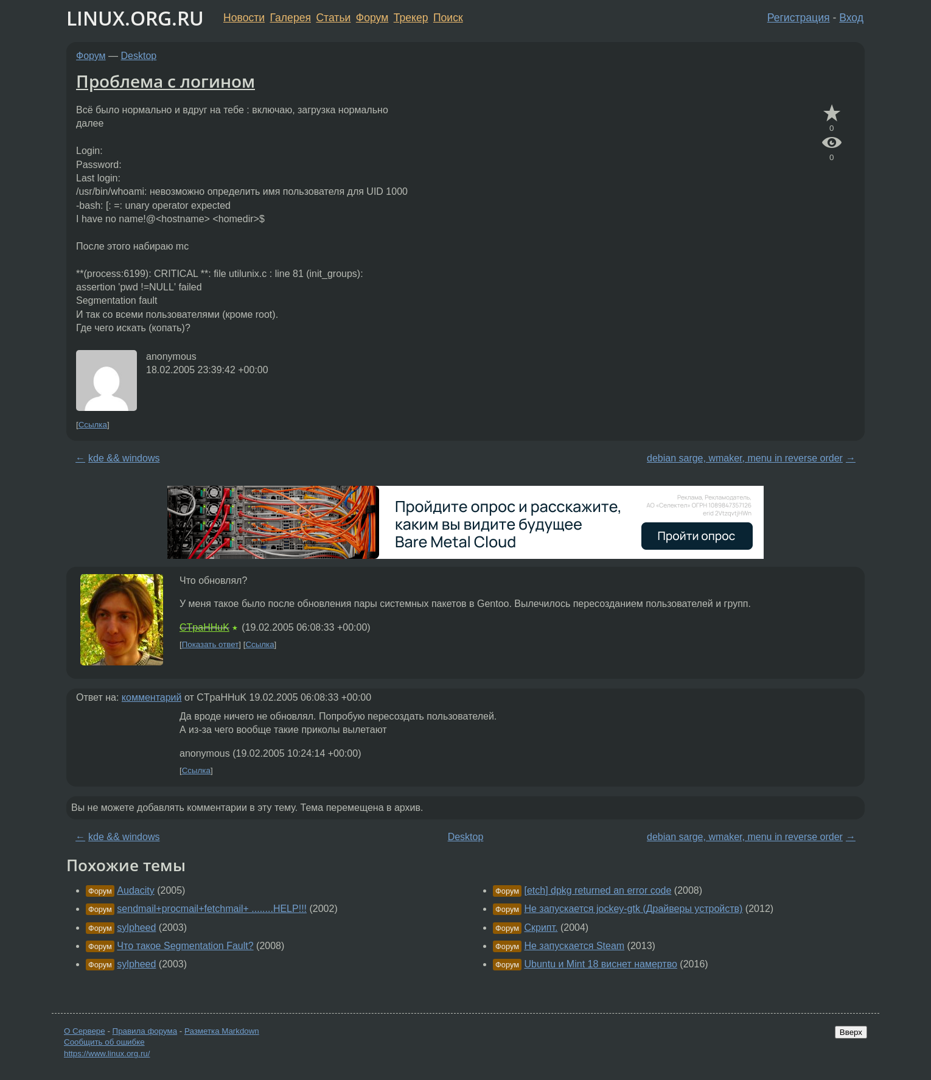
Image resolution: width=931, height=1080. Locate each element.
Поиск (448, 18)
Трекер (411, 18)
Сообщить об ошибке (104, 1042)
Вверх (851, 1032)
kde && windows (123, 458)
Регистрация (798, 18)
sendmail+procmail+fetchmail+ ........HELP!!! (212, 908)
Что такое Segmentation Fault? (185, 946)
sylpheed (136, 927)
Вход (851, 18)
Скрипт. (540, 927)
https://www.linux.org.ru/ (107, 1053)
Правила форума (145, 1031)
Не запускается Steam (574, 946)
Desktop (139, 56)
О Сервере (84, 1031)
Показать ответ (210, 644)
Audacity (135, 890)
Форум (372, 18)
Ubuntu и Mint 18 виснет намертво (600, 964)
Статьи (333, 18)
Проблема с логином (165, 81)
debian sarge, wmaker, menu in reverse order (745, 458)
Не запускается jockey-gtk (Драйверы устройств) (633, 908)
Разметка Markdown (221, 1031)
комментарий (152, 697)
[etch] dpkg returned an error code (597, 890)
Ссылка (92, 424)
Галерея (290, 18)
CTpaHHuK (204, 627)
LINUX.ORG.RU (135, 18)
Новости (244, 18)
